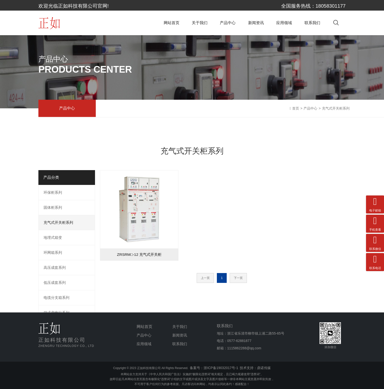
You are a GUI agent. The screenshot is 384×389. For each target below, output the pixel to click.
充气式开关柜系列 (336, 108)
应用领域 (284, 24)
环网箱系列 (53, 252)
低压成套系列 (55, 282)
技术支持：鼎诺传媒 (255, 368)
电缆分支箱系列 (56, 297)
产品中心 (228, 24)
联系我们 (312, 24)
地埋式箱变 (53, 237)
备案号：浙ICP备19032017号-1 (214, 368)
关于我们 (200, 24)
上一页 (205, 278)
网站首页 (171, 24)
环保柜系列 (53, 192)
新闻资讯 (256, 24)
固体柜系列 (53, 207)
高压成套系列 (55, 267)
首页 (295, 108)
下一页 (238, 278)
